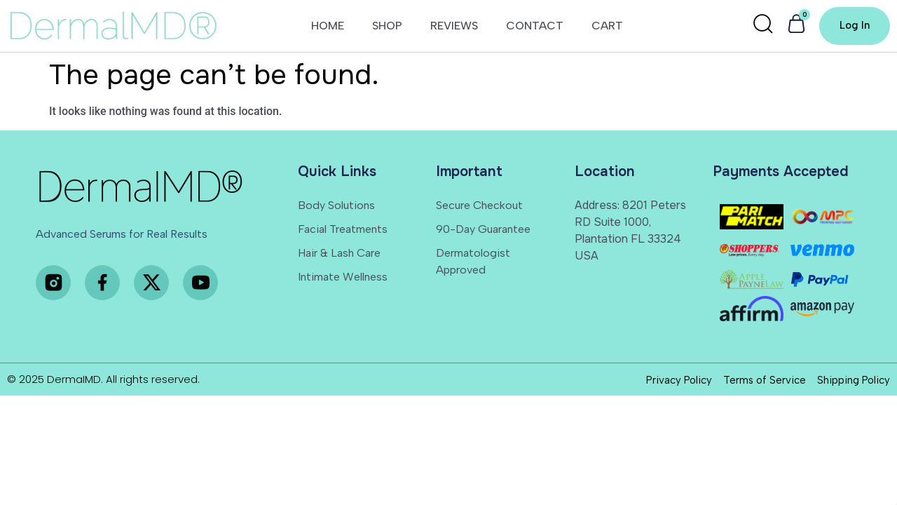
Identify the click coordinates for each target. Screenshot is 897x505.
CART (607, 27)
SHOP (387, 27)
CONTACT (534, 27)
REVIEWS (454, 27)
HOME (327, 27)
